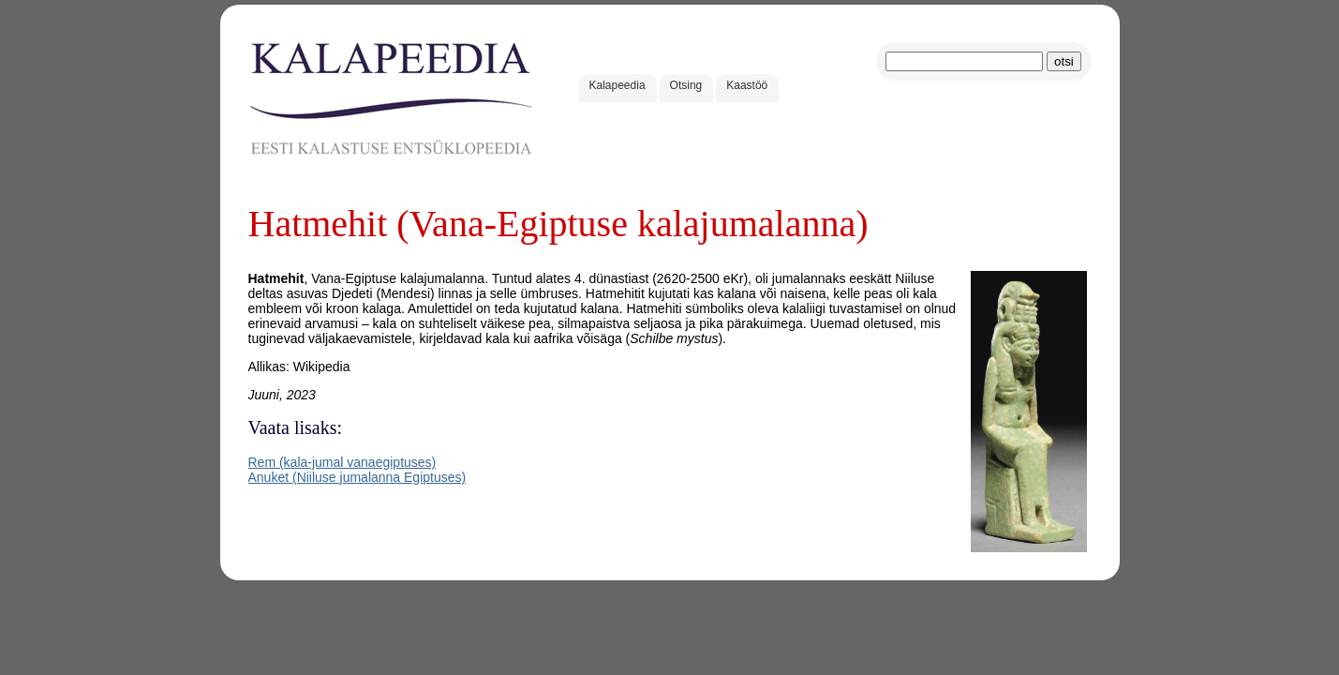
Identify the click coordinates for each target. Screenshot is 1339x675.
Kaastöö (746, 85)
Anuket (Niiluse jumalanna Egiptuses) (357, 477)
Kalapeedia (617, 85)
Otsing (686, 85)
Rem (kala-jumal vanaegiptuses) (342, 462)
